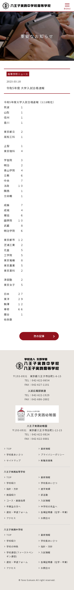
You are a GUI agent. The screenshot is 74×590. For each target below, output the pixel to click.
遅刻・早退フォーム (17, 512)
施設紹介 (11, 494)
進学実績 (45, 488)
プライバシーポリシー (53, 454)
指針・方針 (12, 488)
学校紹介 (11, 482)
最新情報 (45, 448)
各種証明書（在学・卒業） (55, 512)
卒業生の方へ (14, 506)
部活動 (44, 494)
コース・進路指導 (16, 500)
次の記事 (39, 336)
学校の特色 (12, 546)
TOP (9, 448)
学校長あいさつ (15, 454)
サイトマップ (14, 460)
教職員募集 (47, 460)
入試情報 (45, 500)
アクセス (11, 518)
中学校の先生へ (49, 506)
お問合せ (45, 518)
